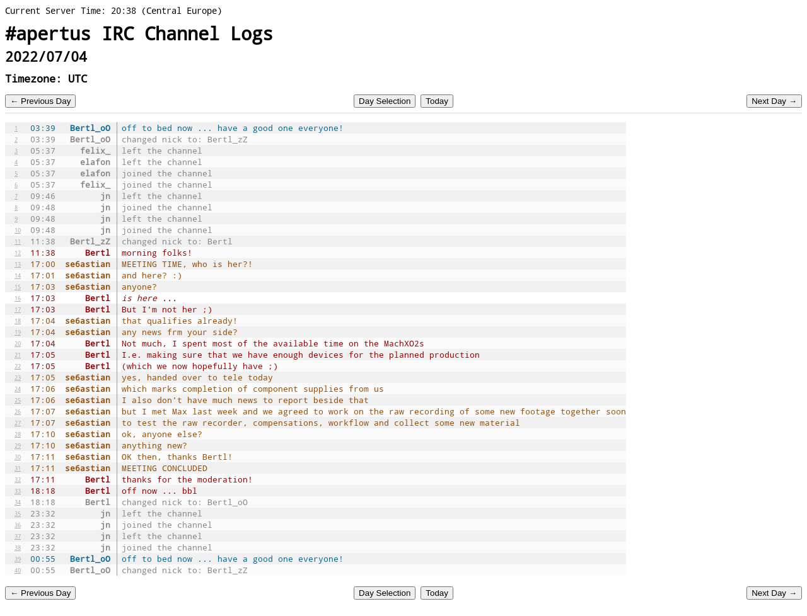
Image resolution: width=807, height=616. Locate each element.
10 (18, 230)
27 (18, 422)
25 (18, 400)
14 (18, 275)
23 (18, 377)
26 (18, 411)
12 (18, 252)
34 (18, 502)
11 (18, 241)
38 (18, 547)
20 (18, 343)
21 (18, 354)
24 (18, 388)
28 (18, 434)
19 (18, 332)
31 (18, 468)
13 (18, 264)
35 (18, 513)
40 (18, 570)
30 (18, 456)
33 (18, 490)
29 (18, 445)
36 (18, 524)
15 (18, 286)
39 (18, 558)
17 (18, 309)
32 (18, 479)
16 (18, 298)
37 (18, 536)
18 (18, 320)
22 (18, 366)
